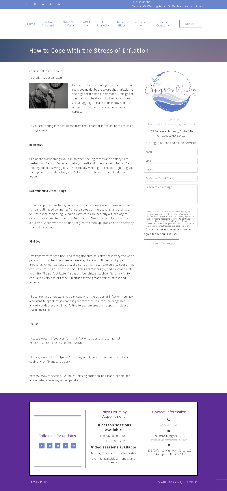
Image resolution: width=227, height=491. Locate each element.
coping (33, 71)
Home (31, 23)
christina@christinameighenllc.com (171, 124)
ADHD (87, 22)
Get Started (102, 24)
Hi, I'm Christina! (48, 24)
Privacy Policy (38, 482)
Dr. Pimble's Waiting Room (185, 6)
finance (59, 71)
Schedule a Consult (163, 24)
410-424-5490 (170, 119)
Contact (191, 23)
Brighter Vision (187, 482)
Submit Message (162, 243)
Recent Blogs (122, 24)
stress (45, 71)
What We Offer (69, 24)
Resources (140, 22)
